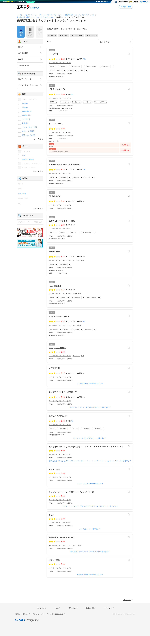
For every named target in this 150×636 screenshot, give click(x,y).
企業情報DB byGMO (57, 614)
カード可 (63, 66)
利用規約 (18, 614)
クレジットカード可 (29, 127)
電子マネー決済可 (91, 66)
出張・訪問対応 (54, 329)
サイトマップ (109, 608)
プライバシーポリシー (40, 614)
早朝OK (52, 264)
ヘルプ (56, 608)
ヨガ (23, 155)
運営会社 (26, 614)
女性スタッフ (106, 66)
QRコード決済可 (76, 66)
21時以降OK (63, 177)
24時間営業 (76, 177)
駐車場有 (52, 66)
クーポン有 (63, 102)
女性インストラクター (55, 70)
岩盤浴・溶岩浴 (28, 159)
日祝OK (52, 102)
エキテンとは (41, 608)
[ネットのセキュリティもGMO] (18, 1)
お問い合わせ (72, 608)
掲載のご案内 (91, 608)
